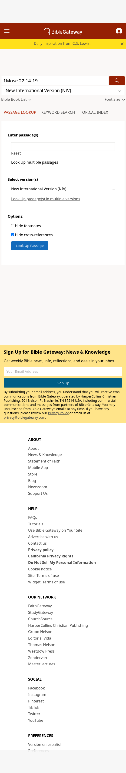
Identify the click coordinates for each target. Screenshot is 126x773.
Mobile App (38, 467)
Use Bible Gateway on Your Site (55, 530)
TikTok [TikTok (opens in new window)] (33, 707)
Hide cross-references (34, 235)
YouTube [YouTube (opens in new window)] (35, 720)
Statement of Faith (44, 461)
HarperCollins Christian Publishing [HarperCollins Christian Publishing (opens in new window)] (58, 625)
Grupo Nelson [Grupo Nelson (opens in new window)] (40, 631)
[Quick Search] (54, 80)
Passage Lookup (20, 112)
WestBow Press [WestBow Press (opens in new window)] (41, 651)
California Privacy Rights (50, 556)
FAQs (32, 517)
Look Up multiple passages (34, 162)
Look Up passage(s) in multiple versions (45, 198)
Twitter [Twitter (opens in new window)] (34, 713)
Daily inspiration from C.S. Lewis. (62, 43)
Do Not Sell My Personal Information (62, 562)
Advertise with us (43, 536)
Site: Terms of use (43, 575)
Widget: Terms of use (46, 582)
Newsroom (37, 486)
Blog (32, 480)
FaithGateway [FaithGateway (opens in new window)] (40, 605)
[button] (119, 31)
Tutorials (35, 524)
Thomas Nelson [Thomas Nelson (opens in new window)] (41, 644)
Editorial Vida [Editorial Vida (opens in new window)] (39, 638)
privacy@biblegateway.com (24, 417)
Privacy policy (40, 549)
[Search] (117, 80)
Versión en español (44, 744)
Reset (16, 153)
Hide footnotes (28, 225)
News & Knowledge (45, 454)
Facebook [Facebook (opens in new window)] (36, 688)
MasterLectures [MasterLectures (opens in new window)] (41, 663)
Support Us (38, 493)
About (33, 448)
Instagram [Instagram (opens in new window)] (37, 694)
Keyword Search (58, 112)
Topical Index (94, 112)
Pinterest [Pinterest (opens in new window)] (36, 701)
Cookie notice (40, 569)
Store (32, 474)
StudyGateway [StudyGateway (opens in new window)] (40, 612)
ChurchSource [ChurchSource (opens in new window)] (40, 618)
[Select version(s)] (63, 189)
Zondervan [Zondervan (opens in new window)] (37, 657)
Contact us (37, 543)
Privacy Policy (58, 413)
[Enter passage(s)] (63, 146)
